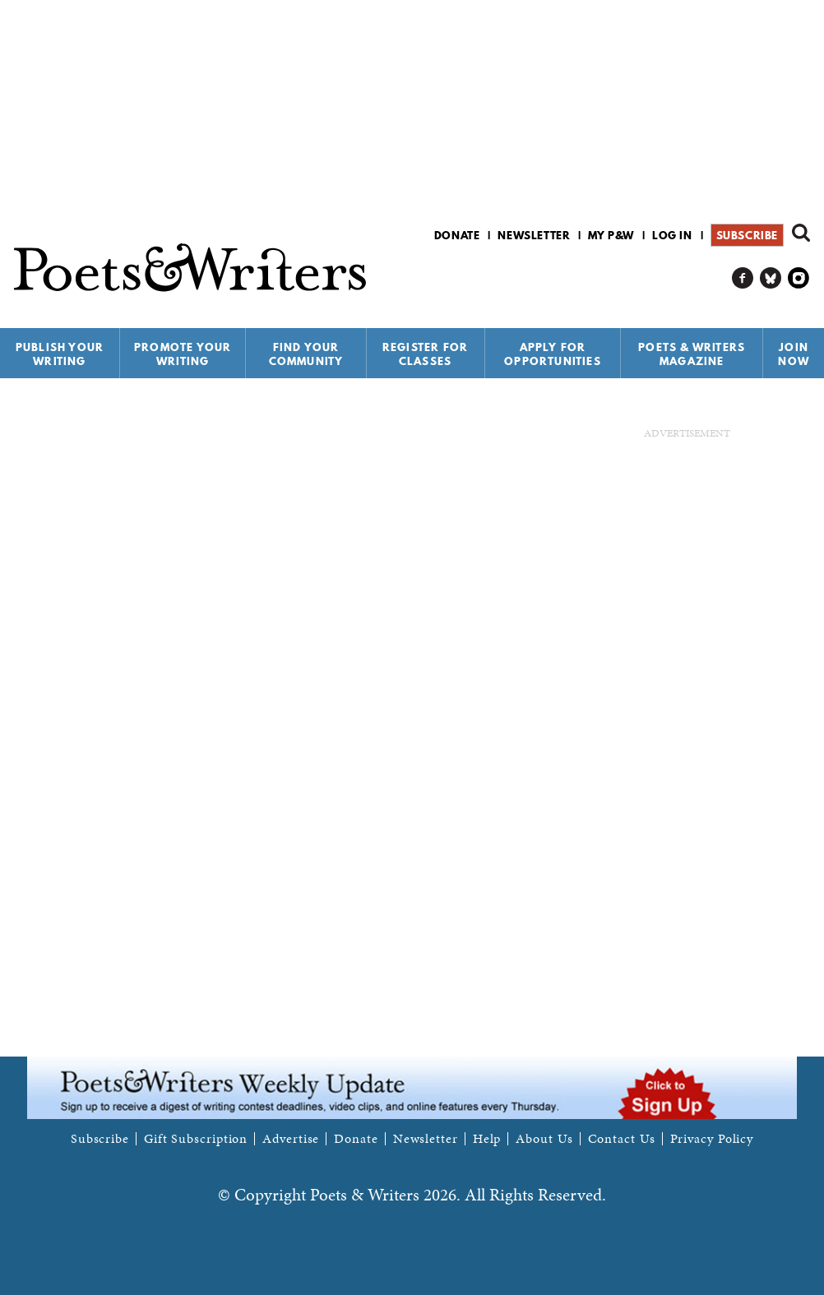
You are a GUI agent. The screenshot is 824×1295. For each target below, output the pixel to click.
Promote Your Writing (182, 354)
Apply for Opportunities (552, 354)
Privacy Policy (712, 1138)
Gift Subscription (196, 1138)
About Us (544, 1138)
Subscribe (747, 235)
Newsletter (534, 235)
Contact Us (621, 1138)
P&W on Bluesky (771, 278)
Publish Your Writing (60, 354)
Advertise (290, 1138)
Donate (457, 235)
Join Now (793, 354)
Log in (672, 235)
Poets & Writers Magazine (691, 354)
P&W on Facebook (743, 278)
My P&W (611, 235)
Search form (801, 233)
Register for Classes (425, 354)
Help (487, 1138)
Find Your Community (306, 354)
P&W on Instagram (799, 278)
